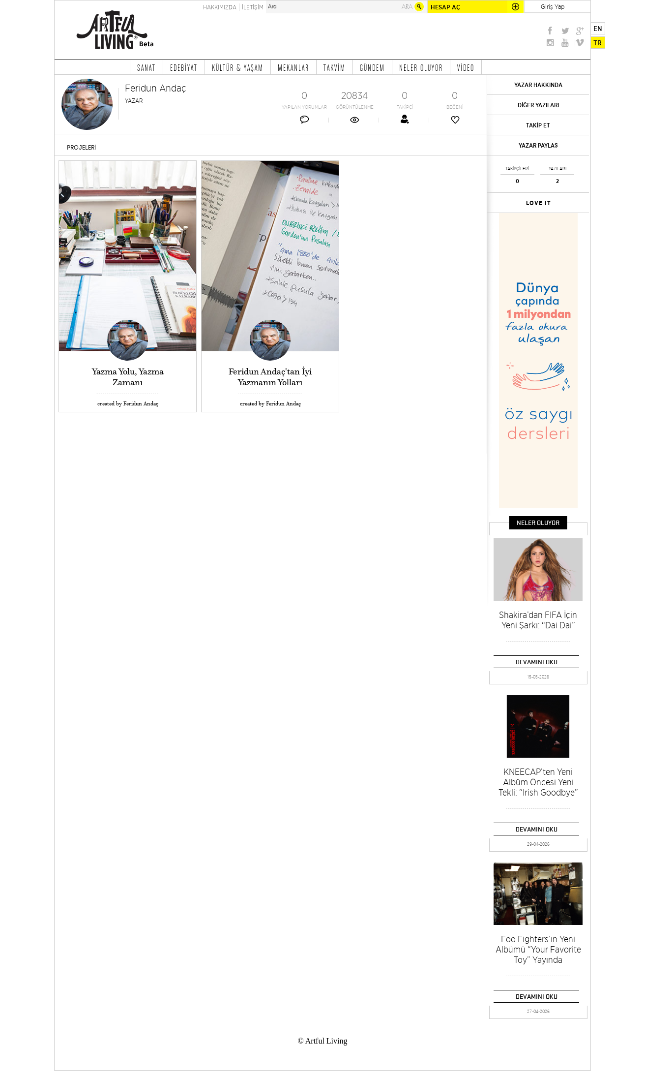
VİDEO (465, 67)
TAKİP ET (538, 125)
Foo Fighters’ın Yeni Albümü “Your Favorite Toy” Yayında (538, 949)
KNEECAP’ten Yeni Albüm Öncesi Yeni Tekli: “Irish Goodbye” (538, 782)
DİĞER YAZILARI (538, 105)
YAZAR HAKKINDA (538, 85)
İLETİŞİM (253, 7)
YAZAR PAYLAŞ (538, 145)
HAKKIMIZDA (219, 7)
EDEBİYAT (184, 67)
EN (597, 28)
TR (597, 42)
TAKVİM (334, 67)
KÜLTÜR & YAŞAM (238, 67)
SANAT (146, 67)
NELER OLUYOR (421, 67)
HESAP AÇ (445, 7)
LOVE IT (538, 203)
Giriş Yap (552, 6)
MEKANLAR (293, 67)
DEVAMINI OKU (536, 662)
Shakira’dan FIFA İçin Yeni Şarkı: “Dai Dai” (538, 620)
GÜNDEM (372, 67)
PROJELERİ (81, 147)
